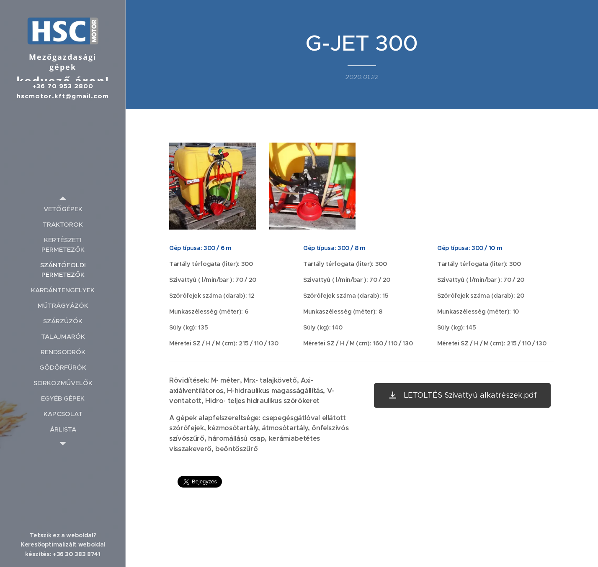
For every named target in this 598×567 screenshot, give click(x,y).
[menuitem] (63, 209)
